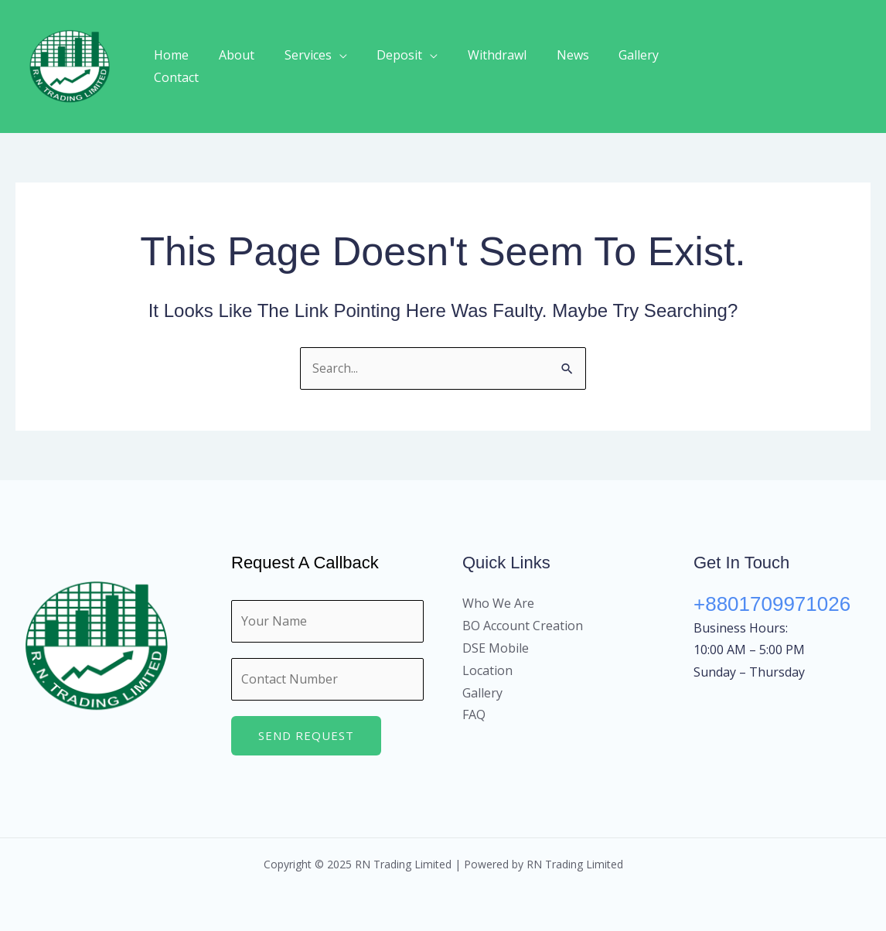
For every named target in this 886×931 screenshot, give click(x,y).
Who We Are (498, 603)
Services (311, 66)
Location (487, 670)
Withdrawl (490, 66)
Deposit (398, 66)
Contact (688, 66)
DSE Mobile (495, 647)
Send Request (306, 735)
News (560, 66)
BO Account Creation (522, 625)
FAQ (474, 715)
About (245, 66)
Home (185, 66)
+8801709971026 (771, 604)
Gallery (621, 66)
